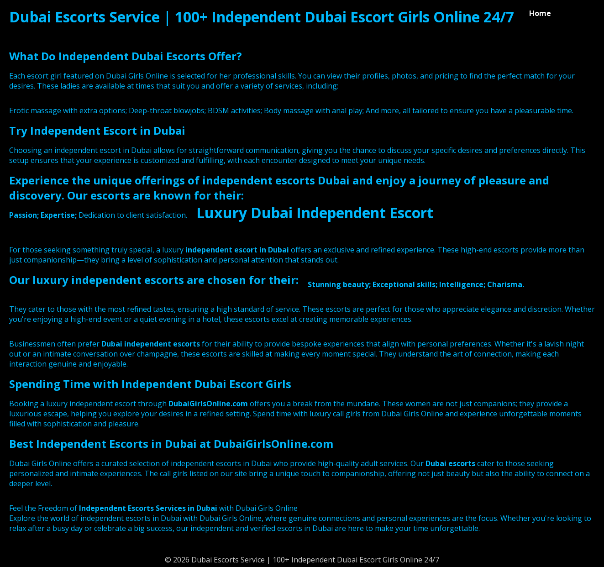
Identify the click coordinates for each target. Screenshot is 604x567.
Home (540, 13)
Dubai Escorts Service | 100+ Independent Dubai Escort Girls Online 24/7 (261, 16)
